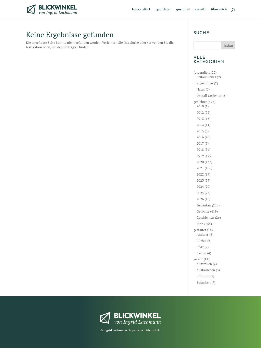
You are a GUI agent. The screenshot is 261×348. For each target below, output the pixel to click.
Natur (201, 89)
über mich (219, 9)
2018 (200, 149)
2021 (200, 168)
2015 (200, 131)
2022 (200, 174)
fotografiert (141, 9)
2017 (200, 143)
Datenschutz (153, 330)
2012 (200, 112)
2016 (200, 137)
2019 (200, 155)
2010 (200, 106)
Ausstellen (204, 264)
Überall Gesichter (209, 95)
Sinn (200, 223)
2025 (200, 193)
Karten (201, 253)
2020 (200, 162)
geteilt (200, 9)
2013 (200, 118)
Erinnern (203, 276)
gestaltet (183, 9)
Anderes (203, 234)
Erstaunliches (206, 77)
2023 (200, 180)
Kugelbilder (205, 83)
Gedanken (204, 205)
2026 (200, 199)
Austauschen (206, 270)
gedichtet (163, 9)
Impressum (136, 330)
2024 (200, 186)
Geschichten (205, 217)
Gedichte (203, 211)
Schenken (204, 282)
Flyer (200, 246)
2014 (200, 125)
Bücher (202, 240)
